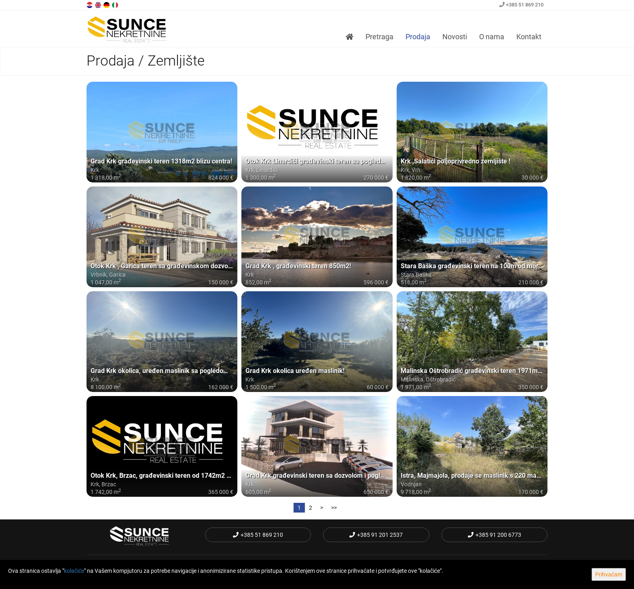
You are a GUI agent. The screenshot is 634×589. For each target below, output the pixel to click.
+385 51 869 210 (521, 5)
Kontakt (528, 36)
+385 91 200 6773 (494, 535)
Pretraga (379, 36)
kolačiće (74, 571)
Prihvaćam (608, 574)
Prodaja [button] (418, 36)
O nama (491, 36)
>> (334, 507)
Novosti (454, 36)
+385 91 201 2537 (376, 535)
